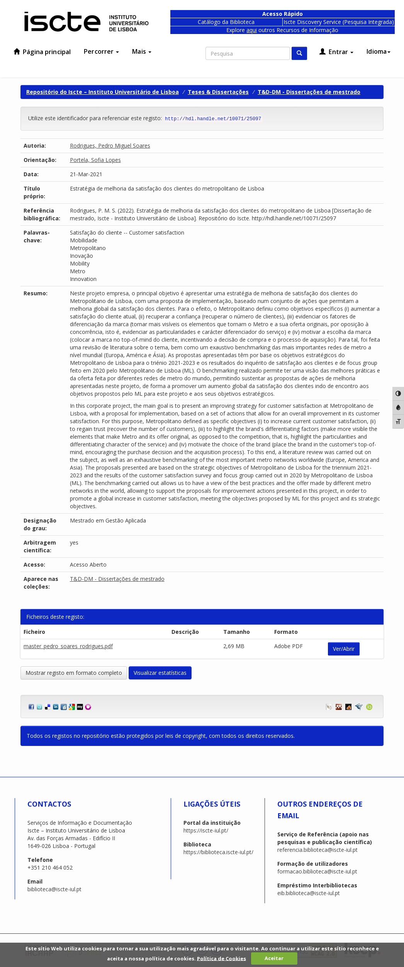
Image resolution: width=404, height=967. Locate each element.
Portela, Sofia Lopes (95, 159)
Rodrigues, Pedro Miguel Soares (110, 145)
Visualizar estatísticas (160, 672)
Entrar (336, 52)
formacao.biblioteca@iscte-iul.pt (317, 871)
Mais (141, 51)
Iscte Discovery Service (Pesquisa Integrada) (338, 22)
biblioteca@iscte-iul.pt (54, 889)
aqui (251, 30)
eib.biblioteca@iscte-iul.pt (308, 893)
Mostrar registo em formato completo (73, 672)
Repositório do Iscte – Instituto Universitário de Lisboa (102, 91)
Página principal (42, 52)
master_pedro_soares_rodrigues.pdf (68, 646)
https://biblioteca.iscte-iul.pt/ (218, 852)
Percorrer (101, 51)
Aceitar (274, 958)
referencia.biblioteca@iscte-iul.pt (317, 849)
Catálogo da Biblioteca (226, 22)
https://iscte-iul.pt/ (205, 830)
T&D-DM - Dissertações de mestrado (309, 91)
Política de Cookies (221, 958)
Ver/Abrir (344, 648)
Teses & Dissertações (218, 91)
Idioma (378, 51)
